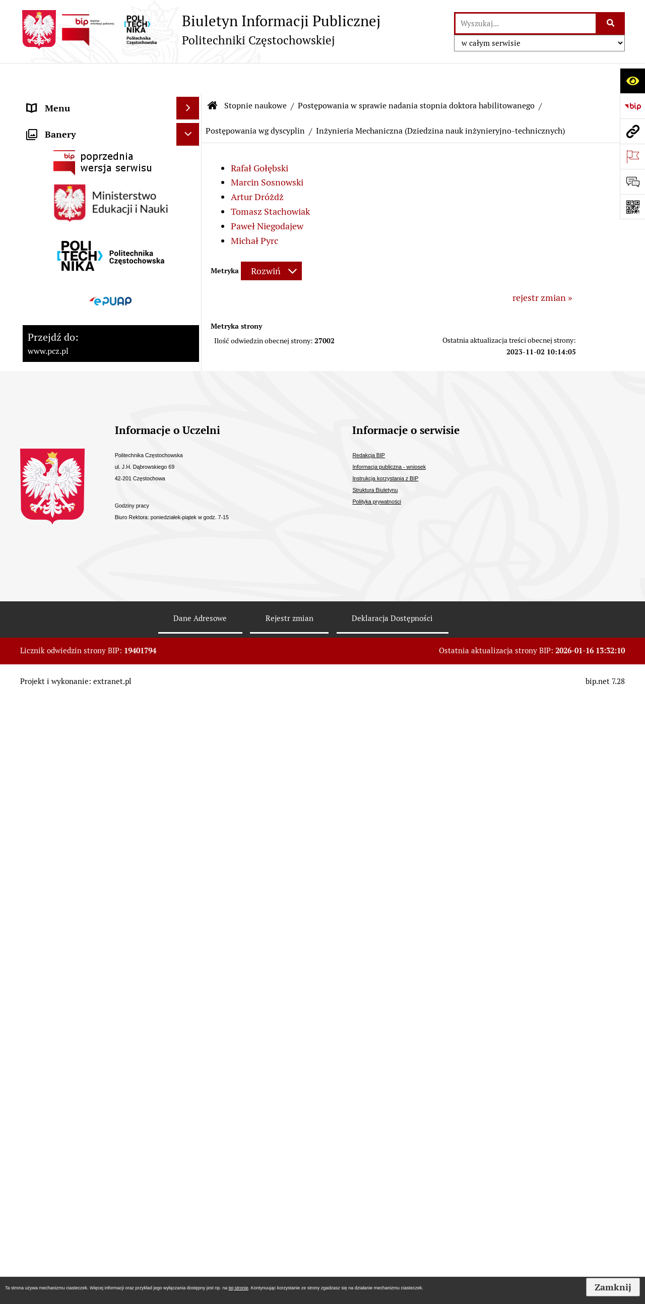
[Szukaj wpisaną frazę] (611, 23)
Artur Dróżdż (257, 166)
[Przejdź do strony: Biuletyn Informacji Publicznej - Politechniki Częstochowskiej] (200, 29)
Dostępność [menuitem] (51, 478)
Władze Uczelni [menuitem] (58, 146)
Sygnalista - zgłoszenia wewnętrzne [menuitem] (98, 687)
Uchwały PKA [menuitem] (54, 236)
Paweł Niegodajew (267, 196)
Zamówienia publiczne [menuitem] (72, 501)
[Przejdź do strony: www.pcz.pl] (632, 131)
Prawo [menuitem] (39, 455)
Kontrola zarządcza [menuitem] (65, 387)
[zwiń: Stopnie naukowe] (190, 259)
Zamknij (613, 1287)
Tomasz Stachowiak (270, 181)
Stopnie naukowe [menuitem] (61, 259)
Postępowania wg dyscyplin (255, 100)
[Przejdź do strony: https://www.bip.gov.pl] (632, 105)
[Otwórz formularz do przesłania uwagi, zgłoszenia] (632, 181)
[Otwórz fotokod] (632, 206)
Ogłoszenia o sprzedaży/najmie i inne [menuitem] (92, 612)
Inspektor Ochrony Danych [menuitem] (81, 664)
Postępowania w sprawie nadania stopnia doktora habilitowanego (416, 75)
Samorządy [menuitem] (49, 214)
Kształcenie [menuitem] (50, 191)
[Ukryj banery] (187, 758)
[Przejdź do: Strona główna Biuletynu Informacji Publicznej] (212, 76)
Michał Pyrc (254, 210)
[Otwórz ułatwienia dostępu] (632, 80)
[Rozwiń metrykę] (271, 240)
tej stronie (238, 1287)
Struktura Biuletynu (375, 1105)
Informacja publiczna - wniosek (389, 1082)
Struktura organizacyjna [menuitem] (75, 168)
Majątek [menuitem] (43, 433)
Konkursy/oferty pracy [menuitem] (71, 546)
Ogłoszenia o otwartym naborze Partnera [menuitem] (91, 575)
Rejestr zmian (289, 1233)
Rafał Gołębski (259, 138)
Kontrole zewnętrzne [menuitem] (69, 410)
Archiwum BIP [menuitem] (56, 709)
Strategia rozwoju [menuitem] (62, 123)
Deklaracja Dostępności (392, 1233)
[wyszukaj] (525, 23)
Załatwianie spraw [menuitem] (63, 523)
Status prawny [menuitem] (56, 100)
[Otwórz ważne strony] (632, 156)
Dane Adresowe (200, 1233)
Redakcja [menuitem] (44, 732)
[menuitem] (111, 295)
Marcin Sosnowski (267, 152)
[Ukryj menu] (187, 78)
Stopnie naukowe (255, 75)
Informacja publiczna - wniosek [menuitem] (89, 641)
